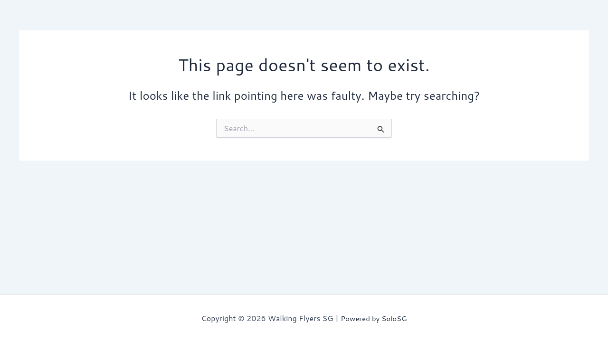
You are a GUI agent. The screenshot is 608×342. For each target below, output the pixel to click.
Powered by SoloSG (373, 318)
